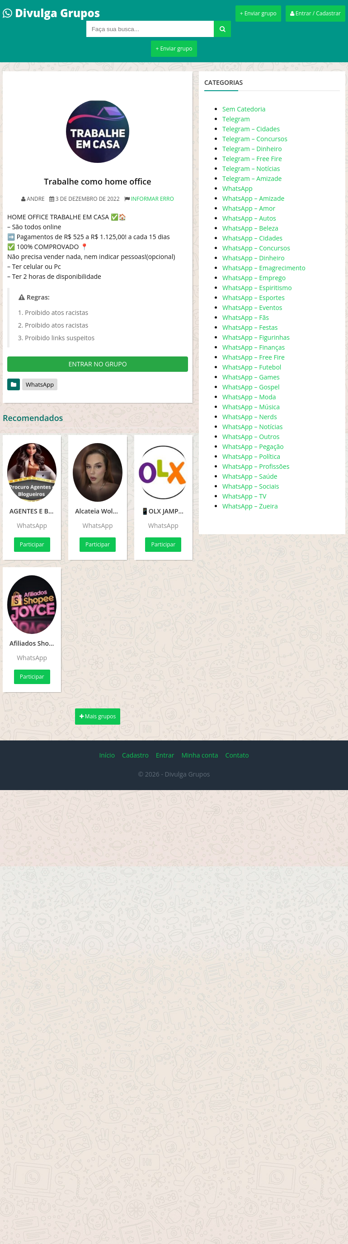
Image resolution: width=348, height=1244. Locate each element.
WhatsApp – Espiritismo (257, 287)
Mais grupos (98, 716)
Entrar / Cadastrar (315, 13)
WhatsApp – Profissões (255, 466)
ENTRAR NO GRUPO (97, 364)
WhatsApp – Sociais (250, 486)
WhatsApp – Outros (251, 436)
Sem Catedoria (244, 109)
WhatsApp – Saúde (249, 476)
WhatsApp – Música (251, 406)
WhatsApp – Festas (249, 327)
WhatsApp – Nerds (249, 416)
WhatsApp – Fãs (245, 317)
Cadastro (135, 755)
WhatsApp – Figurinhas (256, 337)
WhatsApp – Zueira (250, 506)
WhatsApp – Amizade (253, 198)
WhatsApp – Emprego (254, 277)
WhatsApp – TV (244, 496)
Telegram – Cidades (251, 129)
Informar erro (152, 199)
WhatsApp (40, 384)
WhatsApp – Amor (248, 208)
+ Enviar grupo (258, 13)
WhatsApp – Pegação (253, 446)
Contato (237, 755)
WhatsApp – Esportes (253, 297)
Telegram (236, 119)
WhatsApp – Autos (249, 218)
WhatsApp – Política (251, 456)
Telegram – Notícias (251, 168)
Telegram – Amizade (252, 178)
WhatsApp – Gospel (250, 387)
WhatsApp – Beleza (250, 228)
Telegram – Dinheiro (252, 148)
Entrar (165, 755)
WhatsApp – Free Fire (253, 357)
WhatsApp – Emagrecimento (264, 268)
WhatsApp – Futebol (251, 367)
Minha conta (199, 755)
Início (107, 755)
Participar (32, 544)
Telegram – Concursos (254, 138)
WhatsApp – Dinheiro (253, 258)
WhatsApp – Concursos (256, 248)
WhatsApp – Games (251, 377)
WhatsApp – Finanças (253, 347)
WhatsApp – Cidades (252, 238)
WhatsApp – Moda (249, 397)
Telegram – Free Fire (252, 158)
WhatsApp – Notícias (252, 426)
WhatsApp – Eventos (252, 307)
